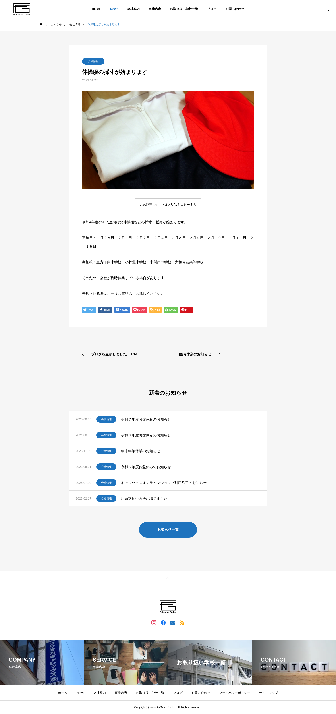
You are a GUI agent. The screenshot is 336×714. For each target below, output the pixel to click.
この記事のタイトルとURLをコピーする (168, 204)
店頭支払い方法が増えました (144, 498)
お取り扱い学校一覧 (184, 9)
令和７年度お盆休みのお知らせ (146, 419)
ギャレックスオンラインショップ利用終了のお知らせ (164, 483)
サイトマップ (268, 693)
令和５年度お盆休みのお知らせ (146, 467)
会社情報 (93, 61)
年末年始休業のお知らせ (140, 451)
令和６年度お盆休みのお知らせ (146, 435)
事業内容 (155, 9)
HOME (96, 9)
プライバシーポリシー (234, 693)
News (114, 9)
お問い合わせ (234, 9)
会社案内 (133, 9)
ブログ (211, 9)
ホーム (62, 693)
